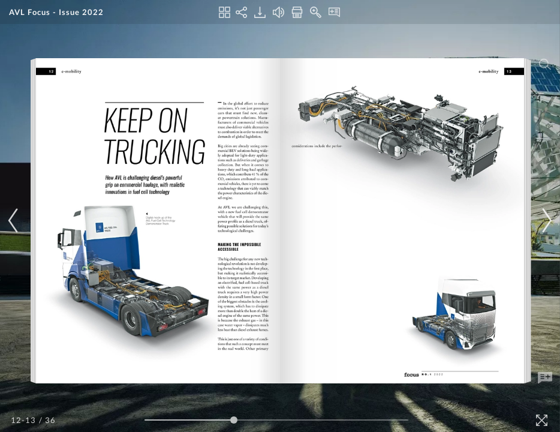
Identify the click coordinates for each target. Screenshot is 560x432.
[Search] (545, 64)
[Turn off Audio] (278, 12)
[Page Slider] (276, 420)
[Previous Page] (15, 220)
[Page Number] (24, 420)
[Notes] (334, 12)
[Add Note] (545, 378)
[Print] (297, 12)
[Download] (259, 12)
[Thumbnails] (224, 12)
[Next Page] (545, 220)
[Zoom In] (315, 12)
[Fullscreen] (541, 420)
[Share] (241, 12)
